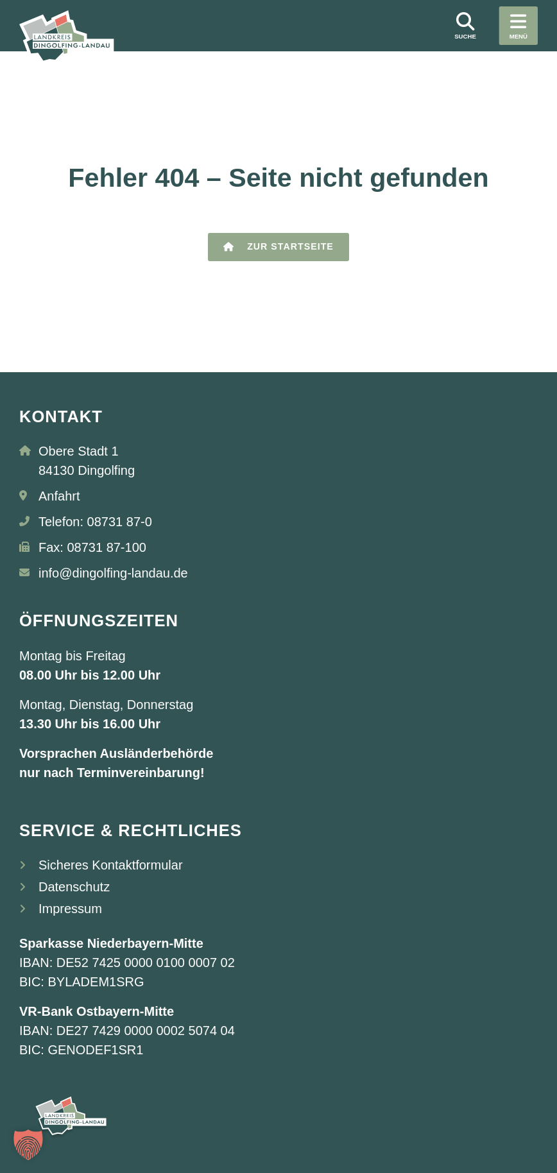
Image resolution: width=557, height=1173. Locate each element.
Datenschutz (74, 887)
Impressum (70, 909)
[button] (28, 1145)
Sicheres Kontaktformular (111, 865)
